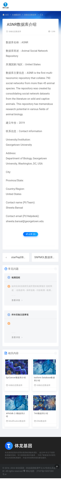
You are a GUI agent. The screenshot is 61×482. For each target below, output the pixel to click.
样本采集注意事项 (20, 314)
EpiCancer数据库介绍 (16, 377)
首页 (7, 15)
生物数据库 (16, 15)
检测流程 (16, 277)
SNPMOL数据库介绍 (46, 257)
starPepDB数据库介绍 (24, 257)
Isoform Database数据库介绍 (44, 379)
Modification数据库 (16, 421)
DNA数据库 (40, 421)
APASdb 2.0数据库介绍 (15, 414)
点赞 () (30, 234)
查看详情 (16, 300)
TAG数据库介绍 (41, 413)
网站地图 (28, 471)
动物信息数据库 (30, 15)
